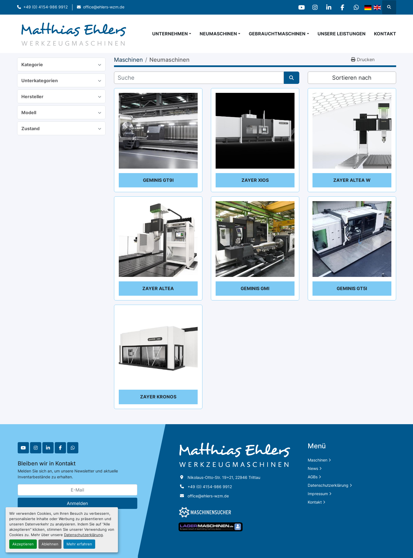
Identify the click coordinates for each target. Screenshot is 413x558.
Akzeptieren (23, 544)
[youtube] (299, 7)
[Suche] (199, 78)
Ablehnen (50, 544)
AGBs (313, 476)
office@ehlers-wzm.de (103, 7)
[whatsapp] (356, 7)
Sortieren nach (351, 77)
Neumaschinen (218, 33)
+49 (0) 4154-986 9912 (45, 7)
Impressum (318, 493)
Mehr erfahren (79, 544)
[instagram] (313, 7)
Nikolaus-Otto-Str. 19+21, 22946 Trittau (224, 477)
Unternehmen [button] (170, 33)
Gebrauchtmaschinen (277, 33)
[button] (220, 33)
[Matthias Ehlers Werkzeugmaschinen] (235, 454)
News (313, 468)
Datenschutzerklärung (83, 535)
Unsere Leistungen (342, 33)
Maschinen (317, 460)
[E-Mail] (77, 489)
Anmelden (77, 503)
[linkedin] (327, 7)
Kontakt (385, 33)
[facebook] (342, 7)
